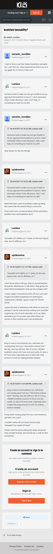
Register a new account (26, 482)
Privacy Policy (15, 546)
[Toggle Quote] (8, 128)
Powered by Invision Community (26, 550)
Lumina (35, 129)
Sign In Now (26, 501)
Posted (21, 57)
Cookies (40, 546)
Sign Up (36, 13)
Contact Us (29, 546)
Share (26, 517)
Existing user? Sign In (17, 13)
